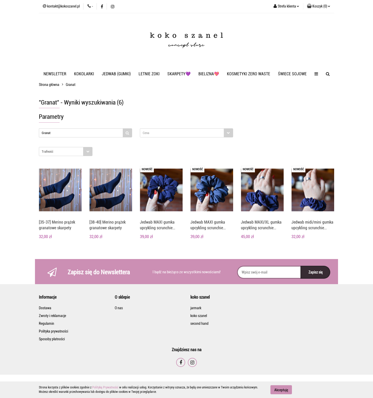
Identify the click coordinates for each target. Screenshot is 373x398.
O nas (119, 308)
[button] (318, 6)
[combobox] (186, 132)
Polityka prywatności (53, 331)
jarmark (195, 308)
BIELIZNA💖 (208, 73)
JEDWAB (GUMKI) (116, 73)
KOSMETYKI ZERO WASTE (248, 73)
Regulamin (46, 323)
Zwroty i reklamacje (52, 316)
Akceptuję (281, 390)
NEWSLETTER (55, 73)
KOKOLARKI (84, 73)
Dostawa (45, 308)
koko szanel (198, 316)
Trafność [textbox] (47, 151)
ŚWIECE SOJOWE (292, 73)
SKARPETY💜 (179, 73)
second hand (199, 323)
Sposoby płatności (52, 339)
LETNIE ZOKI (149, 73)
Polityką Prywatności (105, 387)
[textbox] (182, 133)
